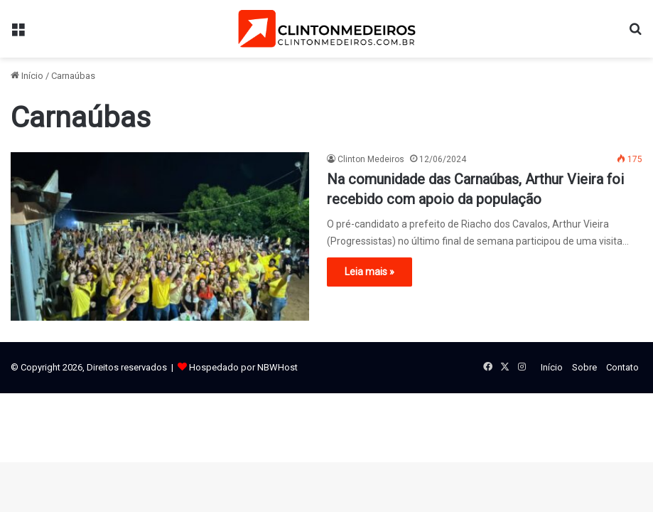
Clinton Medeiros (371, 159)
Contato (622, 367)
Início (27, 75)
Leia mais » (369, 271)
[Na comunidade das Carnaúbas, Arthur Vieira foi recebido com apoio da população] (160, 236)
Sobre (584, 367)
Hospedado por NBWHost (243, 367)
